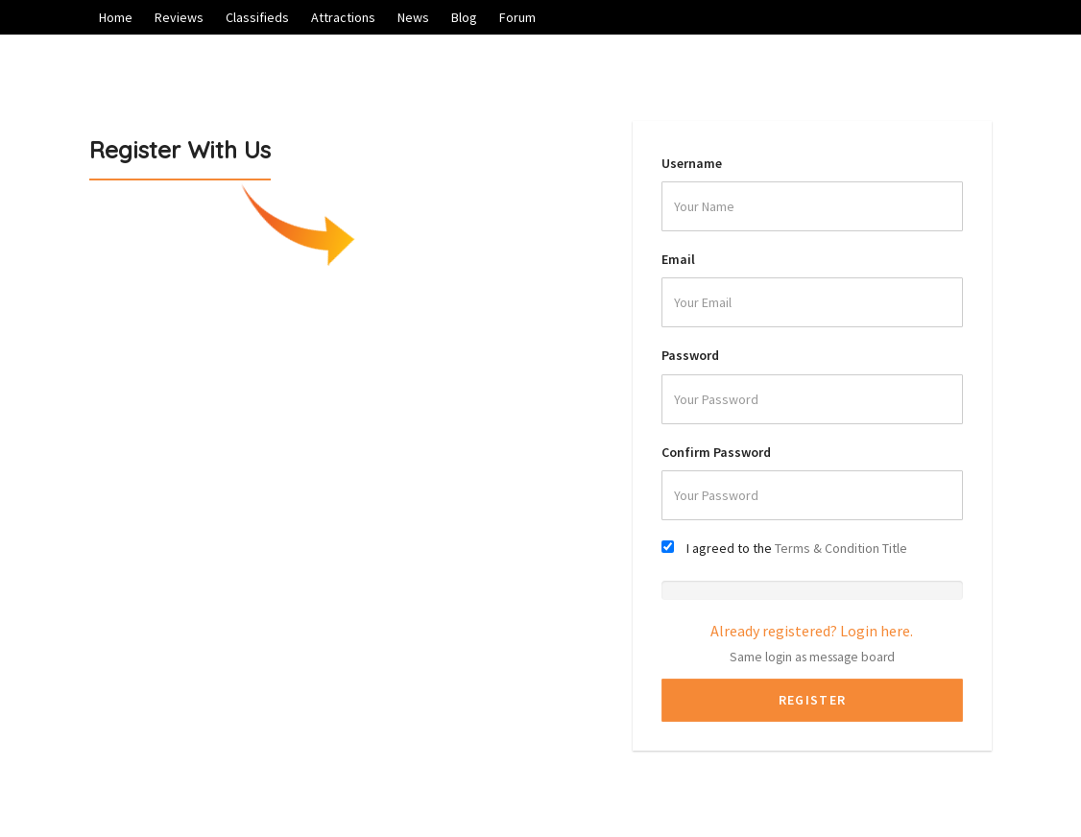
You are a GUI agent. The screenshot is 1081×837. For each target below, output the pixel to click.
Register (812, 699)
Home (115, 17)
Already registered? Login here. (811, 630)
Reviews (179, 17)
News (413, 17)
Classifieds (257, 17)
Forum (517, 17)
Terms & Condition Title (841, 548)
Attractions (343, 17)
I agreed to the (796, 548)
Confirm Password (716, 452)
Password (690, 355)
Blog (464, 17)
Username (691, 163)
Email (678, 259)
